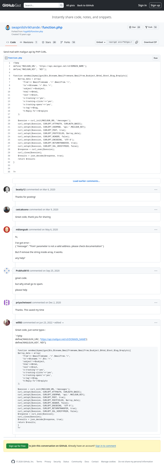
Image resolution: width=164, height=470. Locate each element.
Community (77, 461)
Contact (95, 461)
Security (57, 461)
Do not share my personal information (135, 461)
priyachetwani (23, 302)
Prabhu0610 (22, 270)
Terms (39, 461)
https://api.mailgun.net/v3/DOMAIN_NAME (63, 339)
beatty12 (20, 189)
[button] (136, 42)
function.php (52, 27)
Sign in (142, 5)
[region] (82, 117)
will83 (19, 322)
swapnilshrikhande (26, 27)
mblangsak (22, 229)
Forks (68, 42)
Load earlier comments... (86, 180)
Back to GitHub (85, 5)
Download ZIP (150, 42)
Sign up (155, 5)
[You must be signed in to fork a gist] (151, 27)
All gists (70, 5)
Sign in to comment (105, 445)
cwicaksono (22, 209)
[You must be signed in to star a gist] (134, 27)
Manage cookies (108, 461)
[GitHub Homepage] (13, 462)
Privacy (48, 461)
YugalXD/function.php (33, 31)
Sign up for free (17, 445)
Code (11, 42)
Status (66, 461)
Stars (49, 42)
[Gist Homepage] (12, 5)
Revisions (29, 42)
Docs (87, 461)
